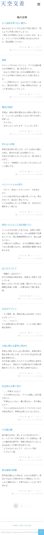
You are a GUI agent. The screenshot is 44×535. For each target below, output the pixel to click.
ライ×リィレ (28, 258)
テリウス (38, 47)
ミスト (20, 174)
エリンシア (32, 50)
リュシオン (20, 134)
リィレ (34, 258)
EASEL (36, 532)
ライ (21, 258)
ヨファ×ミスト (31, 174)
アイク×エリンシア (23, 50)
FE (32, 47)
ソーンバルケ (22, 494)
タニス (14, 134)
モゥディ (30, 494)
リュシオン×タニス (30, 134)
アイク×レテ (29, 376)
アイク (14, 50)
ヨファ (24, 174)
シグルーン (32, 460)
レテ (34, 376)
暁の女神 (39, 50)
